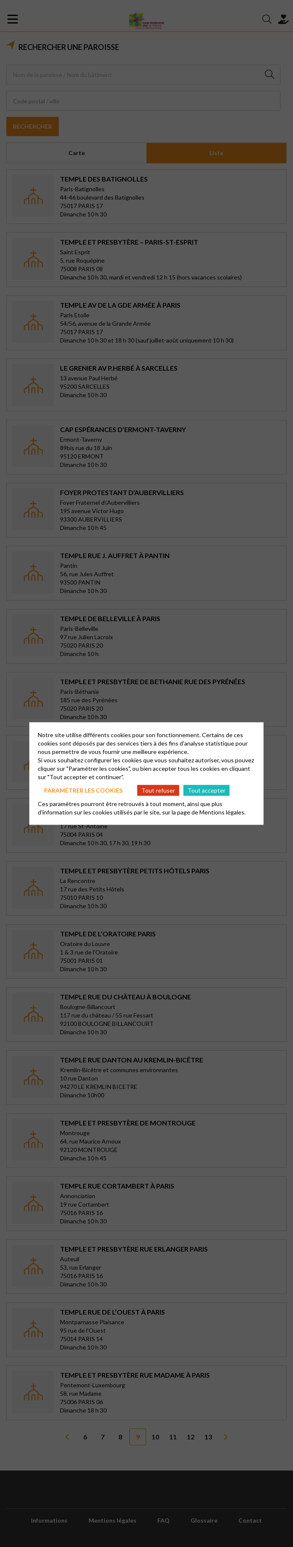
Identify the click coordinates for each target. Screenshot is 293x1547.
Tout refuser (158, 789)
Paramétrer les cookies (83, 789)
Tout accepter (206, 789)
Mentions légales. (222, 812)
